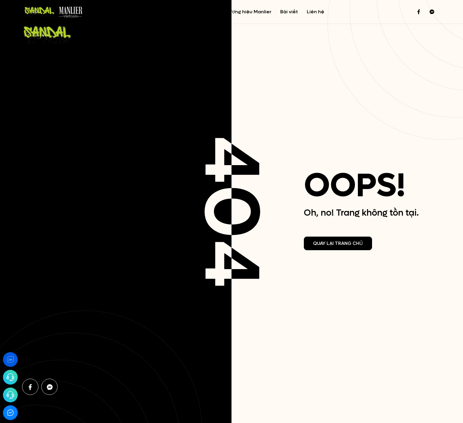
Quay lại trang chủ (338, 243)
